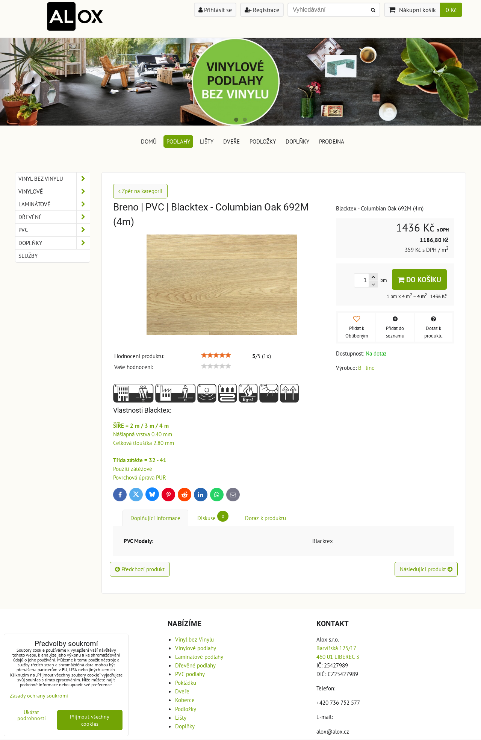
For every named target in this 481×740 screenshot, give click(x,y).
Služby (28, 255)
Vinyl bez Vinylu (54, 179)
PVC (54, 230)
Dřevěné (54, 217)
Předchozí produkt (140, 569)
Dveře (231, 141)
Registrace (262, 10)
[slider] (216, 355)
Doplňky (297, 141)
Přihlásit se (215, 10)
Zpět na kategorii (140, 191)
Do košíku (419, 279)
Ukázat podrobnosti (31, 715)
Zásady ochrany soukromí (39, 695)
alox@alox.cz (332, 731)
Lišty (206, 141)
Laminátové (54, 204)
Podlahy (178, 141)
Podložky (263, 141)
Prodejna (331, 141)
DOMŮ (149, 141)
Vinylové (54, 191)
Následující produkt (426, 569)
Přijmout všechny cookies (89, 720)
